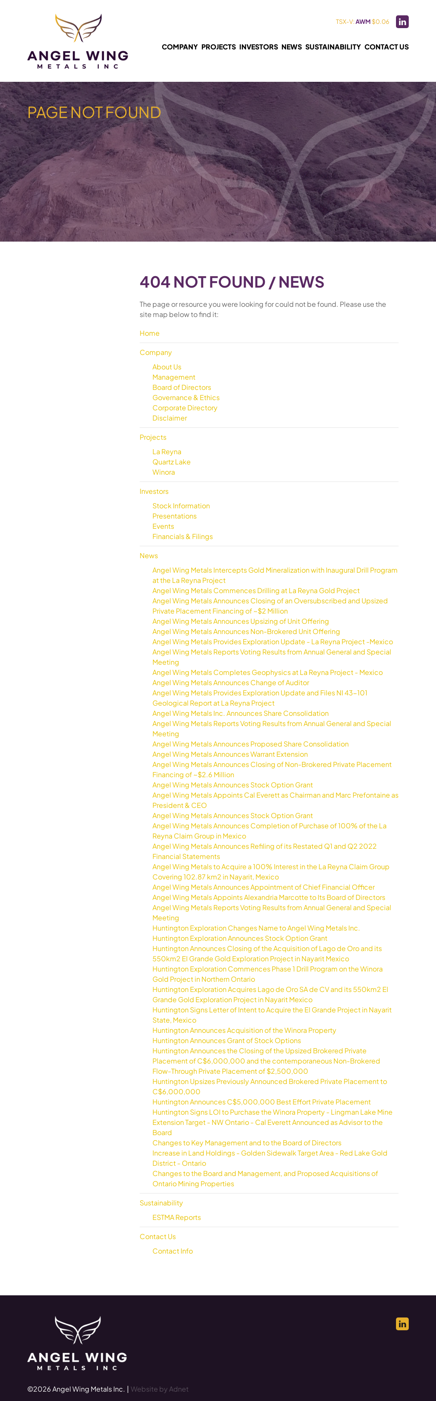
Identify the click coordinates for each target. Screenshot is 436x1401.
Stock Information (181, 505)
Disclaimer (169, 417)
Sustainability (333, 46)
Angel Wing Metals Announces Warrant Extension (230, 754)
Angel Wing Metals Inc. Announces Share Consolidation (240, 713)
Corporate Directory (185, 407)
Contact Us (386, 46)
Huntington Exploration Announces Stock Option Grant (239, 938)
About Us (166, 366)
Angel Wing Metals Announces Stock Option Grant (232, 784)
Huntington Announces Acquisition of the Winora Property (244, 1030)
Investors (258, 46)
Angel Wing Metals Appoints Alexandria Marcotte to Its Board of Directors (268, 897)
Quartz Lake (171, 461)
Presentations (174, 515)
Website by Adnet (160, 1388)
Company (180, 46)
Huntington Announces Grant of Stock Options (226, 1040)
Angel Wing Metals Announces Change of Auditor (230, 682)
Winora (163, 471)
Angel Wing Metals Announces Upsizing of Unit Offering (240, 621)
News (291, 46)
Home (150, 333)
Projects (218, 46)
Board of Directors (181, 387)
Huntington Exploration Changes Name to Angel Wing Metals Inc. (256, 927)
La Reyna (166, 451)
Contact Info (172, 1250)
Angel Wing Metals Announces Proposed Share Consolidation (250, 743)
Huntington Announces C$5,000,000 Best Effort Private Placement (261, 1101)
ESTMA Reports (176, 1217)
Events (163, 526)
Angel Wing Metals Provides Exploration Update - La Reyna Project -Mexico (272, 641)
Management (173, 376)
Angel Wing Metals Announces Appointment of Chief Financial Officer (263, 886)
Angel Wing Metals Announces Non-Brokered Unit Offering (246, 631)
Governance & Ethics (186, 397)
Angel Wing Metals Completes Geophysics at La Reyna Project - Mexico (267, 672)
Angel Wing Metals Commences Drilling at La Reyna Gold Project (256, 590)
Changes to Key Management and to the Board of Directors (246, 1142)
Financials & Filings (182, 536)
